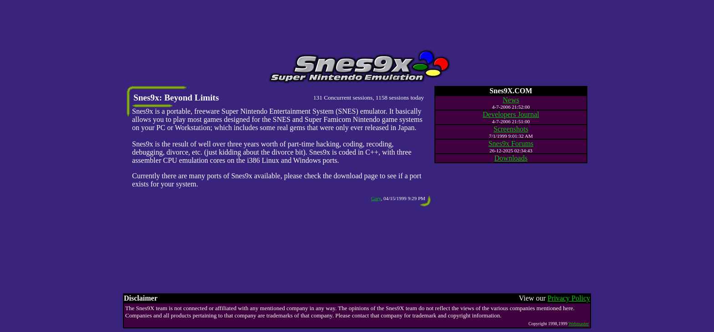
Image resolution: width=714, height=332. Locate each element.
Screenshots (511, 129)
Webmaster (578, 323)
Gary (376, 198)
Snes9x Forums (510, 143)
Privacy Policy (568, 298)
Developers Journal (511, 114)
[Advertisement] (357, 24)
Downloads (511, 158)
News (511, 100)
